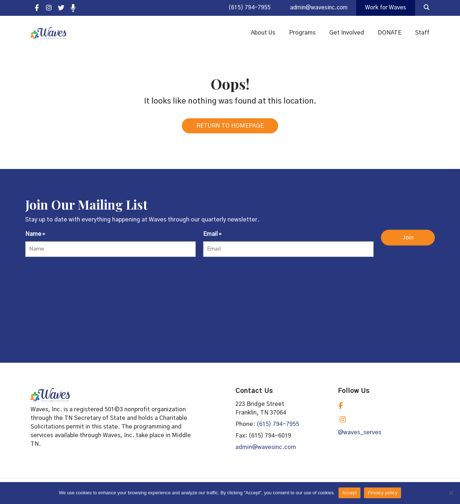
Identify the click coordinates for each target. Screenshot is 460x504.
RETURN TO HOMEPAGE (230, 129)
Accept (349, 492)
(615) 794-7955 (245, 8)
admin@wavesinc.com (315, 8)
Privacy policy (382, 492)
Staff (422, 33)
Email (212, 237)
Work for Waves (385, 8)
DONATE (389, 33)
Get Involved (346, 33)
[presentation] (79, 280)
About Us (263, 33)
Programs (302, 33)
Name (35, 237)
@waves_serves (359, 435)
